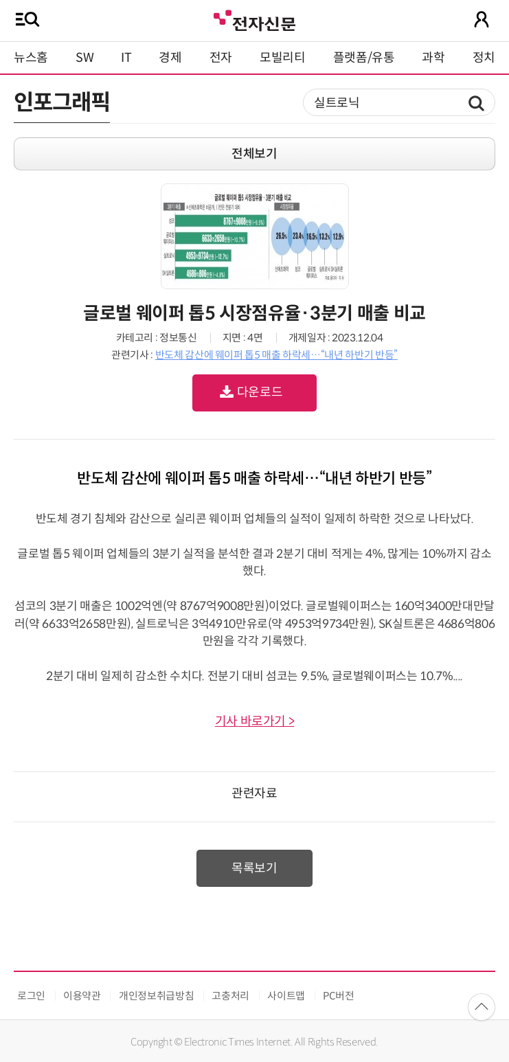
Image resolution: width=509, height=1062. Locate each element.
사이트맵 (286, 995)
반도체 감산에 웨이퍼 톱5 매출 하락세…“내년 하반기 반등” (276, 354)
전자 (221, 57)
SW (84, 57)
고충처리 (230, 995)
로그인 (31, 995)
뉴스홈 (31, 57)
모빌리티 (283, 57)
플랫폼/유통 (364, 57)
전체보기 (254, 153)
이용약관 (82, 995)
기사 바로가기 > (255, 721)
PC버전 (338, 995)
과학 (433, 57)
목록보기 (254, 868)
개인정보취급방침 (156, 995)
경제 (170, 57)
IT (126, 57)
